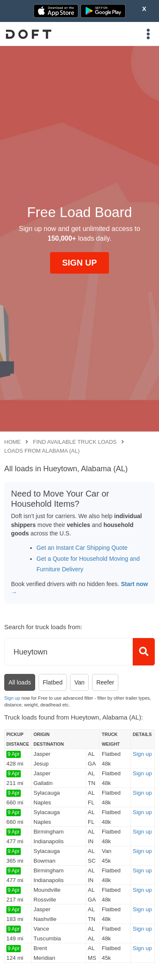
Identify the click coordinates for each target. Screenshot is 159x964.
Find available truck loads (75, 442)
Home (12, 442)
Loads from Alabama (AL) (42, 451)
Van (79, 682)
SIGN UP (79, 262)
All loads (19, 682)
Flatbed (53, 682)
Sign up (12, 698)
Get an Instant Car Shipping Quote (82, 547)
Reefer (105, 682)
